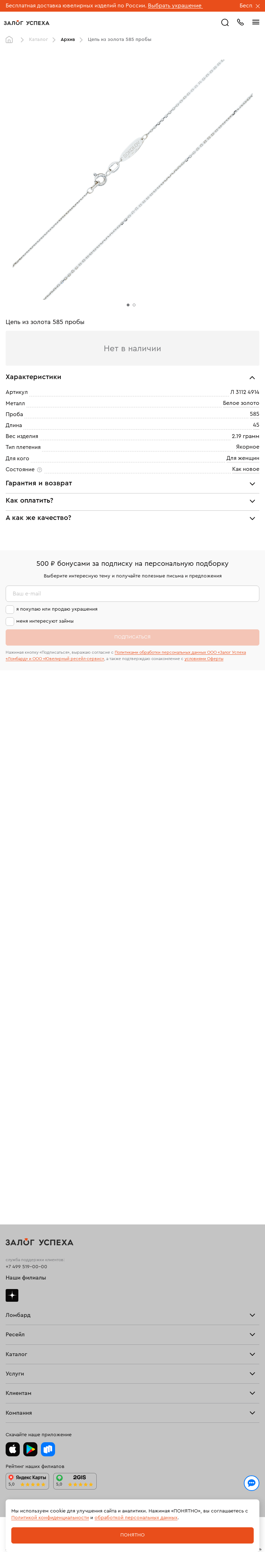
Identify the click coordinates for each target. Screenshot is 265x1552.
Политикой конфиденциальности (50, 1517)
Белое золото (241, 403)
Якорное (247, 447)
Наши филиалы (26, 1278)
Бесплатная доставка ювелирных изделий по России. (76, 5)
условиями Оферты (204, 659)
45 (256, 425)
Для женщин (243, 458)
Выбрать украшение (175, 5)
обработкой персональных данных (136, 1517)
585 (254, 414)
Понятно (132, 1535)
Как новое (245, 469)
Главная (11, 39)
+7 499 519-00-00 (26, 1266)
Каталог (38, 39)
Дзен (12, 1295)
